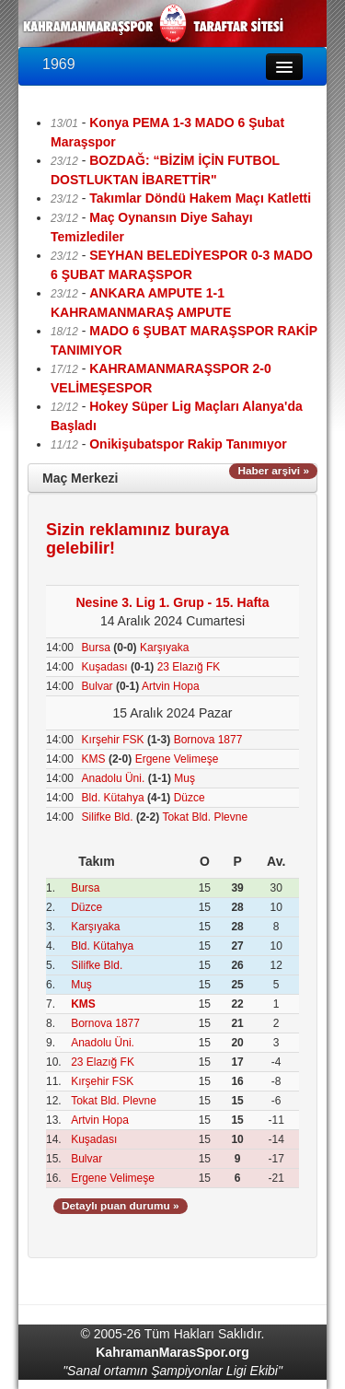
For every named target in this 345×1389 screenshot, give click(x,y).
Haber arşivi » (273, 470)
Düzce (189, 797)
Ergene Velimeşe (177, 759)
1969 (58, 64)
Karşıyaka (164, 647)
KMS (94, 759)
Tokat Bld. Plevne (204, 817)
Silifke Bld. (107, 817)
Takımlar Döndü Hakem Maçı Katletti (200, 198)
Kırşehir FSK (113, 739)
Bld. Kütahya (113, 797)
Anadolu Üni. (113, 778)
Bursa (96, 647)
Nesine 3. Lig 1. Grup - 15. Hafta (172, 602)
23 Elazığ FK (189, 666)
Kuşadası (105, 666)
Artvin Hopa (171, 686)
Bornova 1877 (208, 739)
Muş (184, 778)
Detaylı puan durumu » (120, 1205)
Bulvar (97, 686)
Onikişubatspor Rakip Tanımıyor (187, 444)
